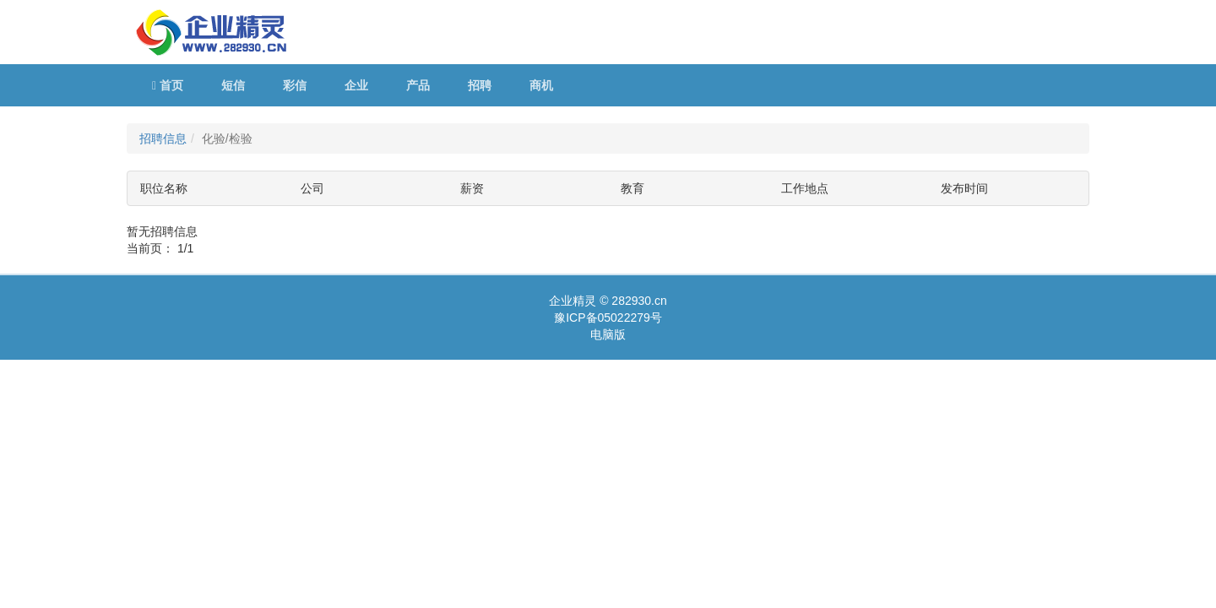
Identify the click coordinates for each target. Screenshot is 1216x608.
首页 (167, 85)
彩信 (295, 85)
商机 (541, 85)
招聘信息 (163, 138)
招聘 (479, 85)
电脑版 (608, 334)
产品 (418, 85)
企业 (356, 85)
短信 (233, 85)
